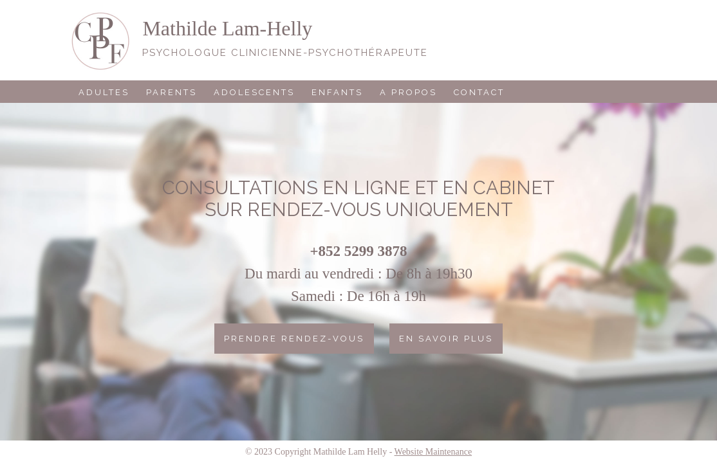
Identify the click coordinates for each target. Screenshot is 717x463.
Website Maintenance (433, 452)
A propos (408, 92)
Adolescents (254, 92)
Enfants (337, 92)
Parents (171, 92)
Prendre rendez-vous (294, 338)
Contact (479, 92)
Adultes (104, 92)
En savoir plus (446, 338)
